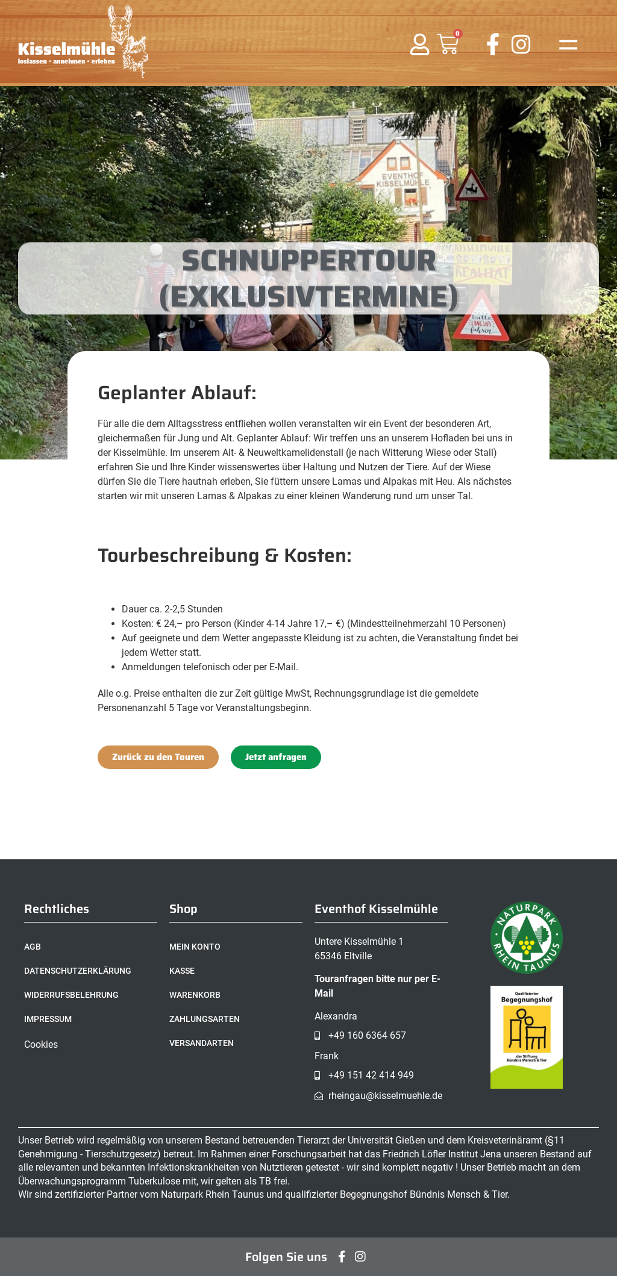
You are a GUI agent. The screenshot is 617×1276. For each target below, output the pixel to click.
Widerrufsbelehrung (71, 995)
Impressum (48, 1019)
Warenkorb (195, 995)
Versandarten (201, 1043)
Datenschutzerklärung (77, 971)
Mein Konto (195, 946)
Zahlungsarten (204, 1019)
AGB (32, 946)
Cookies (41, 1044)
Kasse (182, 971)
